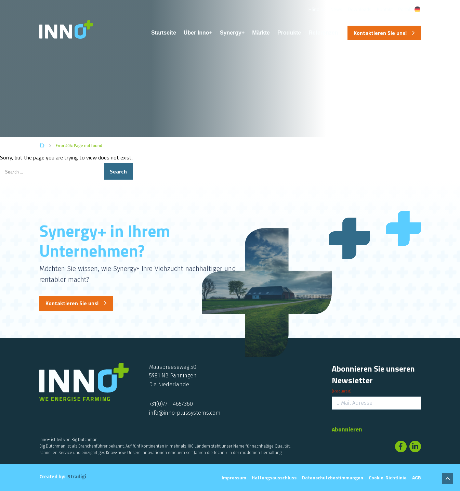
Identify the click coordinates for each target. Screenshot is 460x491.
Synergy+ (232, 33)
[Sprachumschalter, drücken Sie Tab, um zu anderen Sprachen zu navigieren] (417, 9)
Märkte (261, 33)
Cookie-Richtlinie (388, 477)
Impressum (234, 477)
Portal (404, 9)
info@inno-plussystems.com (185, 413)
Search (118, 171)
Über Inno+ (198, 33)
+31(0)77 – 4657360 (171, 404)
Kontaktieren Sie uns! (380, 33)
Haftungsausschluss (274, 477)
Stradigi (76, 477)
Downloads (359, 9)
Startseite (163, 33)
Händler (316, 9)
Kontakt (385, 9)
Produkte (289, 33)
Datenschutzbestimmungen (332, 477)
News (336, 9)
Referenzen (323, 33)
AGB (416, 477)
